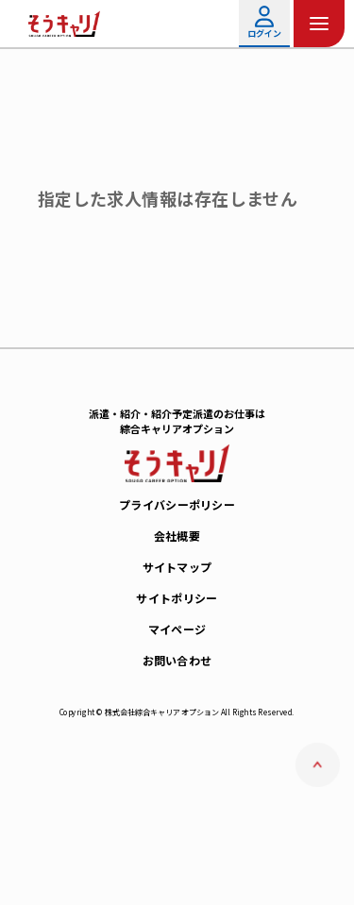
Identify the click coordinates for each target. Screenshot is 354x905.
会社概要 (177, 536)
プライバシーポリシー (177, 504)
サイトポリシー (176, 598)
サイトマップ (177, 567)
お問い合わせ (177, 660)
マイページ (177, 629)
